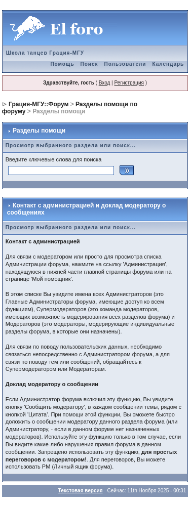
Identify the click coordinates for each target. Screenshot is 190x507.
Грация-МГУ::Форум (38, 104)
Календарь (168, 64)
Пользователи (125, 64)
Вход (104, 83)
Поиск (89, 64)
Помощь (62, 64)
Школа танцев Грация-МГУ (45, 53)
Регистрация (128, 83)
